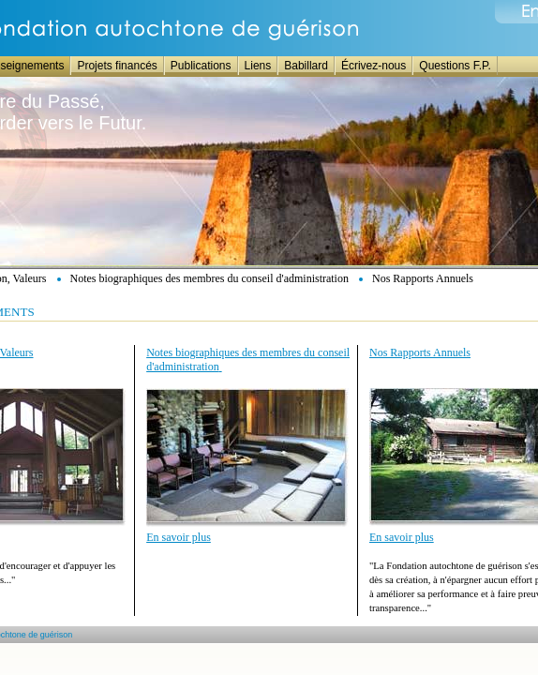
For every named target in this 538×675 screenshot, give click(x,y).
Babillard (306, 65)
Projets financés (117, 65)
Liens (258, 65)
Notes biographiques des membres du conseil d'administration (209, 278)
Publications (201, 65)
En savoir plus (178, 537)
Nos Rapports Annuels (422, 278)
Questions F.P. (455, 65)
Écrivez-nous (373, 65)
